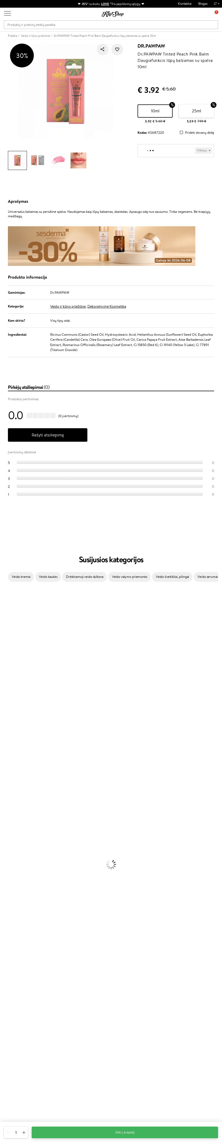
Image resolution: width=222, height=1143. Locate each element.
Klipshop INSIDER (21, 1009)
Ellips (3, 691)
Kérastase (7, 614)
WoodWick (8, 655)
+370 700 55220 (16, 1071)
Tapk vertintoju (90, 993)
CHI (3, 748)
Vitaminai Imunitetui (15, 959)
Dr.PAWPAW (151, 46)
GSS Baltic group (93, 1023)
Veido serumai (207, 576)
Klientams (52, 988)
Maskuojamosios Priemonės (20, 897)
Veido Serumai (10, 856)
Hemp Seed (8, 769)
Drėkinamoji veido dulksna (84, 576)
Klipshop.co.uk (89, 1033)
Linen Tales (8, 660)
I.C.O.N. (6, 635)
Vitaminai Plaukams (14, 928)
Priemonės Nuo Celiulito (18, 866)
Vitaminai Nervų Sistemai (18, 954)
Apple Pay (15, 1004)
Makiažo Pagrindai (13, 887)
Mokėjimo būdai (55, 1004)
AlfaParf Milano (11, 763)
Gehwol (5, 681)
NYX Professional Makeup (18, 671)
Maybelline (8, 640)
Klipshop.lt (17, 988)
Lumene (6, 789)
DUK (11, 1014)
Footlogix (7, 743)
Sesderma (7, 619)
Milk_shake (8, 598)
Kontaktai (185, 3)
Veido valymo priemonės (129, 576)
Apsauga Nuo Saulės (15, 877)
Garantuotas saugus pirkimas (189, 969)
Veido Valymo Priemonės (18, 861)
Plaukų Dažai (9, 841)
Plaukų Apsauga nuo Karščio (20, 835)
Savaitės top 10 (90, 998)
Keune (5, 676)
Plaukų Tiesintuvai (13, 825)
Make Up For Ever (13, 784)
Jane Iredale (9, 629)
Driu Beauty (9, 696)
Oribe (4, 727)
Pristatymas (52, 1009)
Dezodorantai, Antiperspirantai (22, 872)
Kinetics (6, 738)
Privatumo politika (21, 998)
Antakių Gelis (10, 892)
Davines (6, 593)
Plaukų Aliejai (10, 815)
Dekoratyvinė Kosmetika (106, 306)
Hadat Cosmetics (12, 717)
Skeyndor (7, 707)
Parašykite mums (16, 1081)
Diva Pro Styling (12, 712)
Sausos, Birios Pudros (15, 903)
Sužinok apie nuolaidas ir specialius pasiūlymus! (189, 996)
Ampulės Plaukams (13, 820)
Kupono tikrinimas (57, 1019)
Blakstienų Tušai (11, 913)
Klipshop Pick (89, 1014)
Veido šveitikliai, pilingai (172, 576)
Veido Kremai (10, 846)
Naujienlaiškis (182, 988)
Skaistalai (6, 918)
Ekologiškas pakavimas (131, 969)
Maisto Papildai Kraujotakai (19, 964)
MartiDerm (8, 650)
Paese (4, 686)
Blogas (202, 3)
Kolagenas (7, 934)
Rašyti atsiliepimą (48, 435)
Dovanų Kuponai (56, 1014)
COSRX (5, 665)
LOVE (105, 4)
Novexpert (8, 794)
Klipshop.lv (87, 1028)
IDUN (4, 774)
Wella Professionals (14, 701)
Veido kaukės (48, 576)
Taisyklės (14, 993)
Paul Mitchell (9, 779)
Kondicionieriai (11, 810)
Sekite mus (12, 1100)
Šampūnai (7, 805)
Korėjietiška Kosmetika (16, 882)
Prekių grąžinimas (74, 969)
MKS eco (6, 732)
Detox (4, 949)
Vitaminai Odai (11, 944)
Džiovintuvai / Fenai (14, 830)
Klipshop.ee (87, 1039)
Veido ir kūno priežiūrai (68, 306)
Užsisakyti (185, 1019)
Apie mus (50, 993)
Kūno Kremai (9, 851)
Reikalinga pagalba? (18, 1066)
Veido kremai (21, 576)
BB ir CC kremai (11, 908)
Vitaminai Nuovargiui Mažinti (21, 939)
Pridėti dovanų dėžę (199, 133)
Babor (4, 604)
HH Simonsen (10, 758)
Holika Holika (9, 753)
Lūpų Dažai (8, 923)
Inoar (4, 609)
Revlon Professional (14, 722)
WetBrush (7, 624)
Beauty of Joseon (13, 645)
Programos (88, 988)
